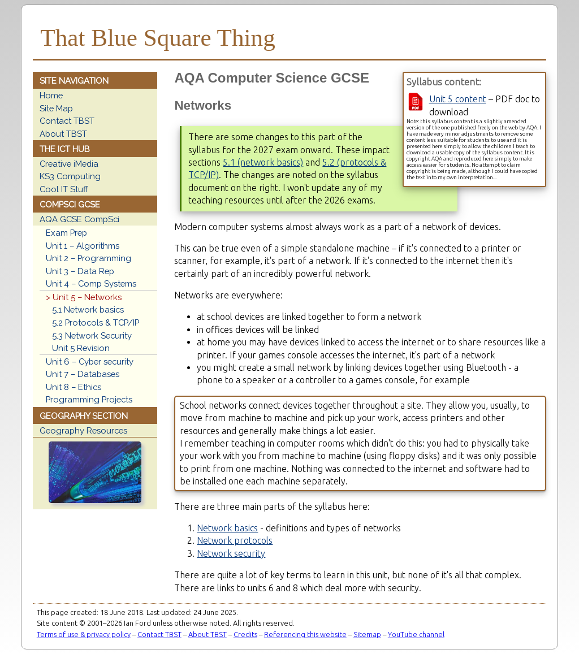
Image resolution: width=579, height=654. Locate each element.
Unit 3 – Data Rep (80, 271)
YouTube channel (416, 634)
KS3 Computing (70, 176)
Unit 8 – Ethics (73, 387)
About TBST (63, 133)
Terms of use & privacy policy (84, 634)
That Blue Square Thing (157, 37)
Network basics (227, 528)
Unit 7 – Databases (82, 374)
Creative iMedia (69, 163)
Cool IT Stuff (64, 189)
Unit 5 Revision (81, 348)
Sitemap (367, 634)
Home (51, 95)
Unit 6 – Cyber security (89, 361)
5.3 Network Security (92, 335)
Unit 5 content (457, 99)
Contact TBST (67, 120)
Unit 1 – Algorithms (82, 245)
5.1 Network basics (88, 309)
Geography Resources (83, 430)
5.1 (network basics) (263, 162)
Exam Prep (66, 232)
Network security (231, 553)
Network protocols (235, 540)
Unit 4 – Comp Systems (91, 283)
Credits (245, 634)
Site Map (56, 108)
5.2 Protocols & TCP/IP (95, 322)
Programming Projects (89, 399)
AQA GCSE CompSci (79, 219)
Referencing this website (305, 634)
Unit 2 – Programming (88, 258)
